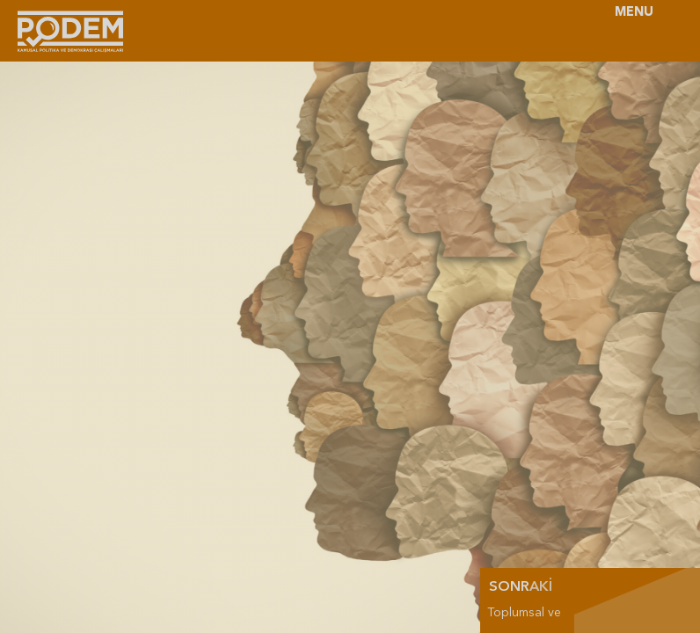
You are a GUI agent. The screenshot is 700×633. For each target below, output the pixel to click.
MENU (634, 12)
